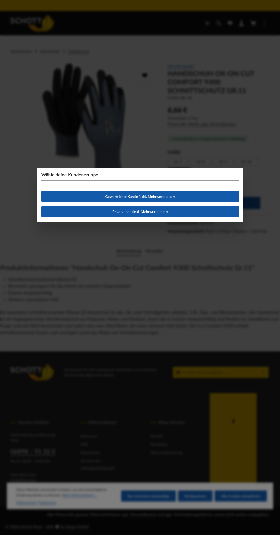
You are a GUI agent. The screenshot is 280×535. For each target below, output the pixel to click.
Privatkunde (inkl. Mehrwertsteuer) (140, 211)
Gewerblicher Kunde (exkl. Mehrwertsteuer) (140, 196)
